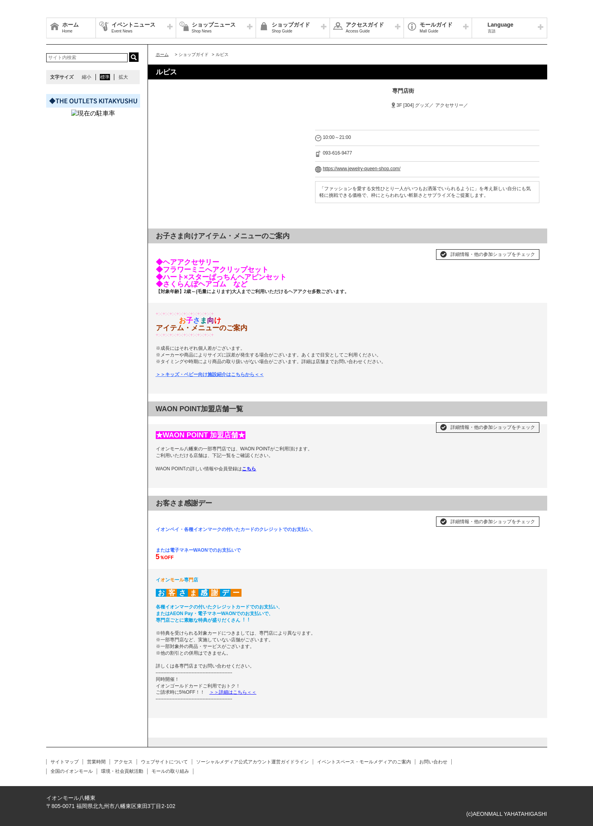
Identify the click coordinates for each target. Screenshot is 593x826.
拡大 (123, 77)
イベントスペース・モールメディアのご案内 (364, 762)
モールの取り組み (170, 771)
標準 (105, 77)
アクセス (123, 762)
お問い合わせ (433, 762)
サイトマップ (64, 762)
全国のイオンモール (71, 771)
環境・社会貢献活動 (122, 771)
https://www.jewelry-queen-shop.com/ (362, 168)
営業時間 (96, 762)
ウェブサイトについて (164, 762)
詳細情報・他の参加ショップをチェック (493, 254)
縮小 (86, 77)
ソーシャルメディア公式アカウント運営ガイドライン (252, 762)
